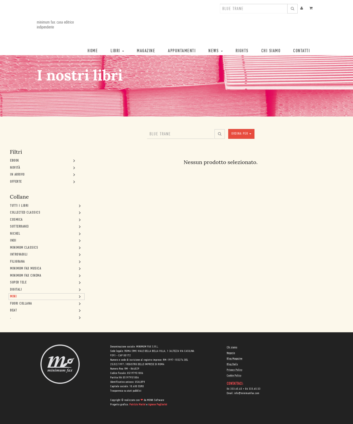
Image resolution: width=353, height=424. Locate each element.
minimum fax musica (25, 268)
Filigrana (17, 262)
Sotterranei (19, 227)
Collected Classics (25, 213)
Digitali (16, 290)
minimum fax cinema (25, 276)
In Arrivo (17, 175)
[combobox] (254, 8)
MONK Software (155, 400)
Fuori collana (21, 304)
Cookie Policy (234, 375)
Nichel (15, 234)
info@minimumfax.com (246, 393)
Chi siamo (232, 347)
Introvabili (19, 255)
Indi (13, 241)
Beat (13, 310)
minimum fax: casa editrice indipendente (55, 25)
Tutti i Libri (19, 206)
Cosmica (16, 220)
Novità (15, 168)
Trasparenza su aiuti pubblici (125, 390)
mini (13, 296)
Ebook (14, 161)
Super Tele (18, 282)
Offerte (16, 182)
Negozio (231, 353)
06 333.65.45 (234, 388)
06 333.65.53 (253, 388)
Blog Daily (232, 364)
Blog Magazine (234, 358)
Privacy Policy (234, 370)
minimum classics (24, 248)
